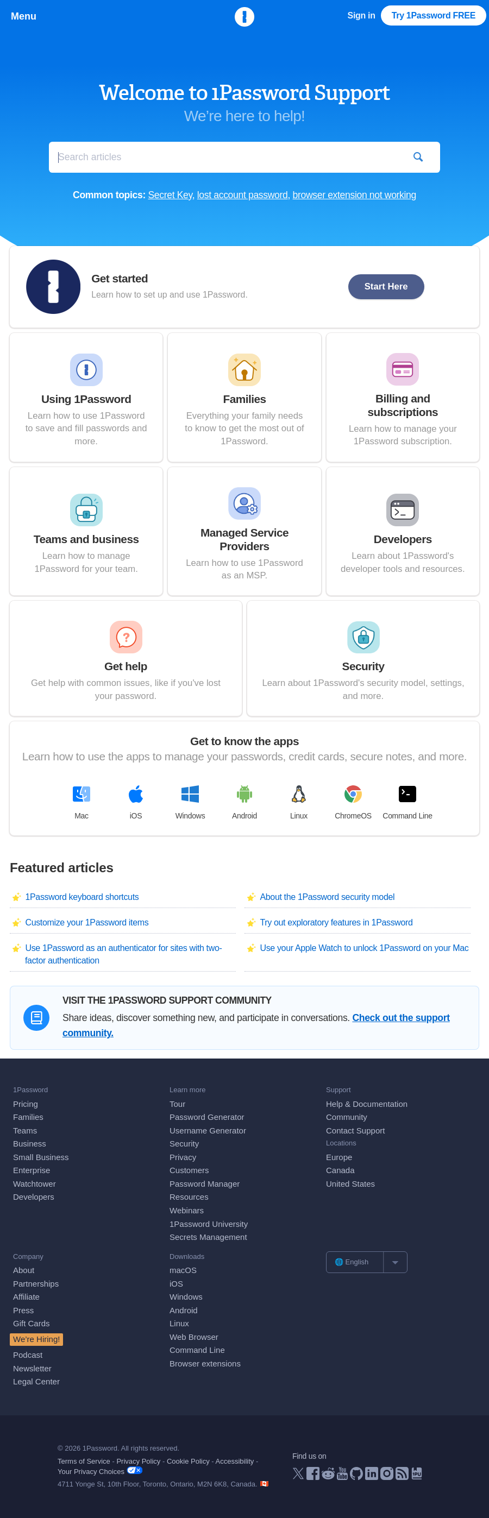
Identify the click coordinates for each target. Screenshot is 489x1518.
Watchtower (34, 1183)
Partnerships (36, 1283)
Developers (33, 1196)
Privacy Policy (138, 1461)
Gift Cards (31, 1323)
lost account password (242, 195)
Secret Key (170, 195)
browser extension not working (354, 195)
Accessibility (235, 1461)
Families (28, 1117)
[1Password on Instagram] (386, 1477)
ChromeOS (353, 802)
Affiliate (26, 1296)
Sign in (361, 15)
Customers (189, 1170)
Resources (189, 1196)
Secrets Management (208, 1237)
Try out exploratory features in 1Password (336, 922)
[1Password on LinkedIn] (371, 1477)
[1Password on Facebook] (312, 1477)
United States (350, 1183)
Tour (177, 1103)
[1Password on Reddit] (328, 1476)
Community (346, 1117)
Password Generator (207, 1117)
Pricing (25, 1103)
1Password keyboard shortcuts (82, 897)
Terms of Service (84, 1461)
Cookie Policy (188, 1461)
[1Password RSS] (402, 1477)
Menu (23, 16)
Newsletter (32, 1368)
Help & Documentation (367, 1103)
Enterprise (31, 1170)
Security (184, 1143)
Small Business (41, 1157)
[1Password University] (417, 1476)
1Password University (209, 1224)
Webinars (187, 1210)
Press (23, 1310)
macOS (183, 1270)
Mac (81, 802)
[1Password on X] (298, 1476)
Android (244, 802)
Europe (339, 1157)
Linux (299, 802)
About (23, 1270)
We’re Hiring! (36, 1339)
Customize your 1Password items (86, 922)
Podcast (27, 1354)
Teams (25, 1130)
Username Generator (208, 1130)
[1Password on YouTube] (342, 1477)
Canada (340, 1170)
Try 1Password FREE (433, 15)
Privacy (183, 1157)
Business (29, 1143)
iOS (136, 802)
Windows (190, 802)
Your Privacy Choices (100, 1471)
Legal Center (36, 1381)
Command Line (407, 802)
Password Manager (205, 1183)
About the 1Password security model (327, 897)
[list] (367, 1262)
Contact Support (355, 1130)
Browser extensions (205, 1363)
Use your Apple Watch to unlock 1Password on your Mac (364, 948)
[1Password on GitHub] (356, 1477)
